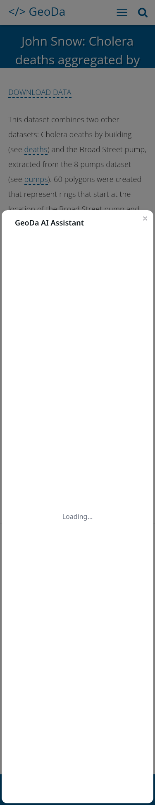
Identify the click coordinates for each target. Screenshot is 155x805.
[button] (145, 218)
